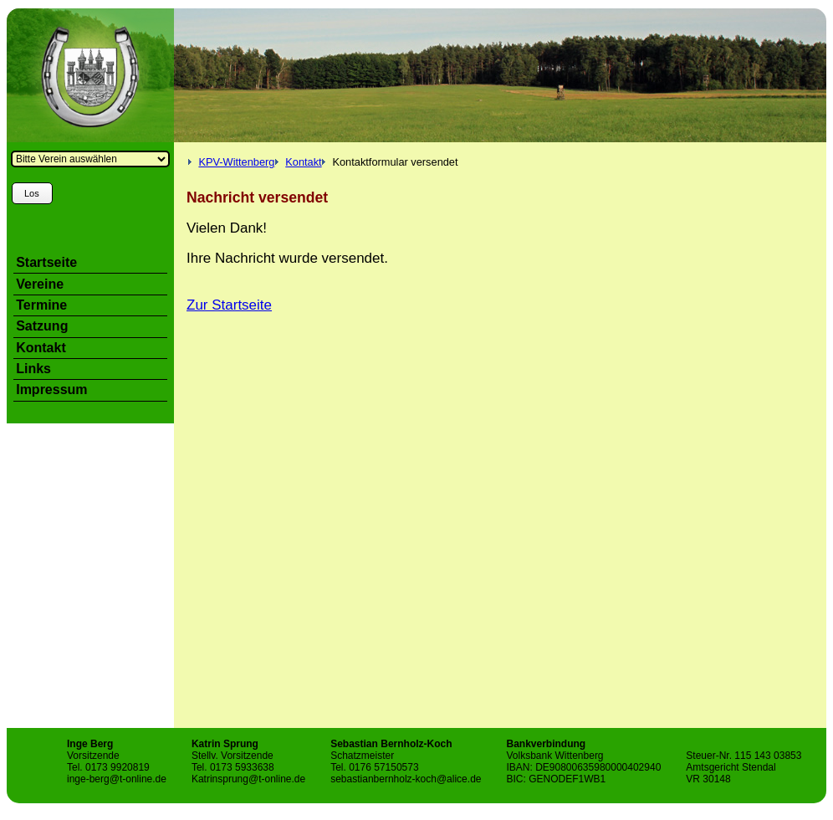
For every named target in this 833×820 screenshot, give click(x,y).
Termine (41, 305)
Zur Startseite (229, 305)
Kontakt (303, 162)
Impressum (51, 389)
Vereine (40, 284)
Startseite (46, 262)
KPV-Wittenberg (236, 162)
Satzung (42, 326)
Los (31, 193)
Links (33, 368)
